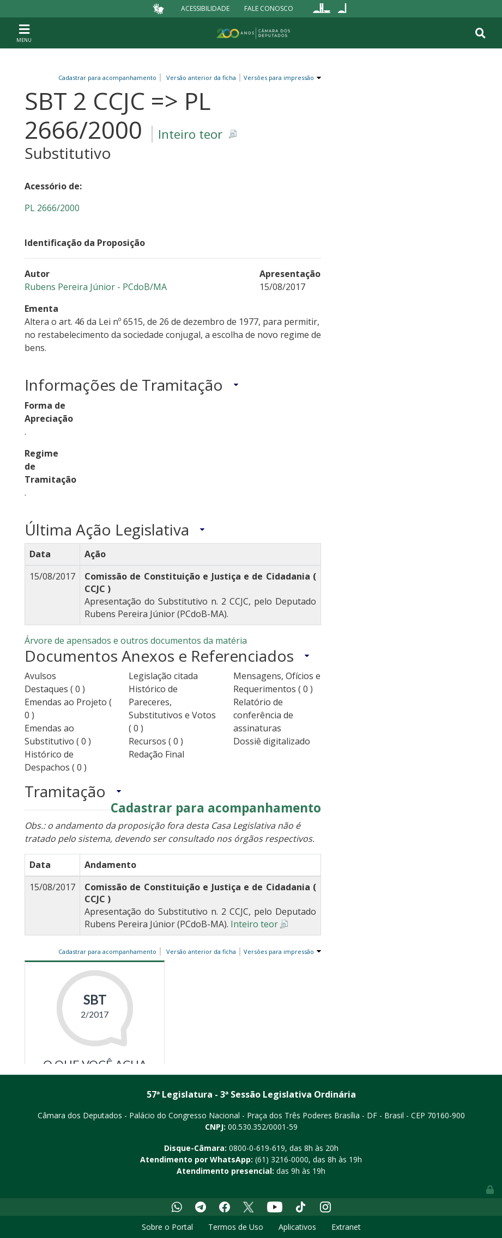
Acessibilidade (205, 8)
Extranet (346, 1227)
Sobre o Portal (167, 1227)
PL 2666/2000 (52, 208)
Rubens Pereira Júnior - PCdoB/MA (96, 287)
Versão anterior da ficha (201, 77)
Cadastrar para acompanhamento (109, 77)
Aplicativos (297, 1227)
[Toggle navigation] (24, 33)
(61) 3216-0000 (282, 1159)
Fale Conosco (268, 8)
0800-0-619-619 (257, 1148)
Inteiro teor (190, 134)
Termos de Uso (235, 1227)
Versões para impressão (277, 77)
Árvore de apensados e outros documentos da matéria (136, 640)
